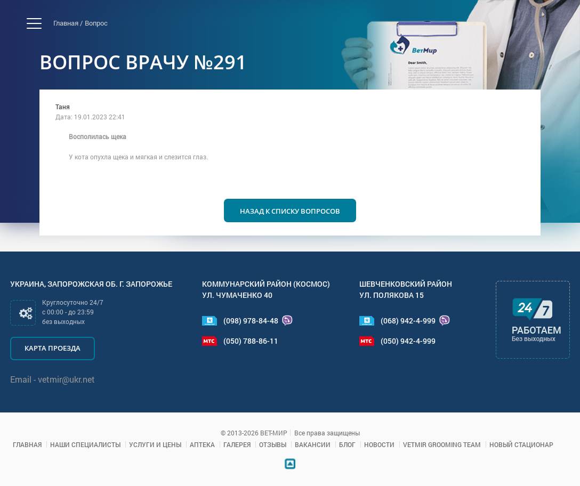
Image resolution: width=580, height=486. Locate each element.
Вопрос (96, 23)
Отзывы (272, 444)
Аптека (202, 444)
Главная (27, 444)
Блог (347, 444)
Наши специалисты (85, 444)
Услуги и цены (155, 444)
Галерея (237, 444)
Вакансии (313, 444)
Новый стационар (521, 444)
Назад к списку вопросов (290, 211)
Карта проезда (52, 348)
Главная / (68, 23)
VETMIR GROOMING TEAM (442, 444)
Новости (379, 444)
